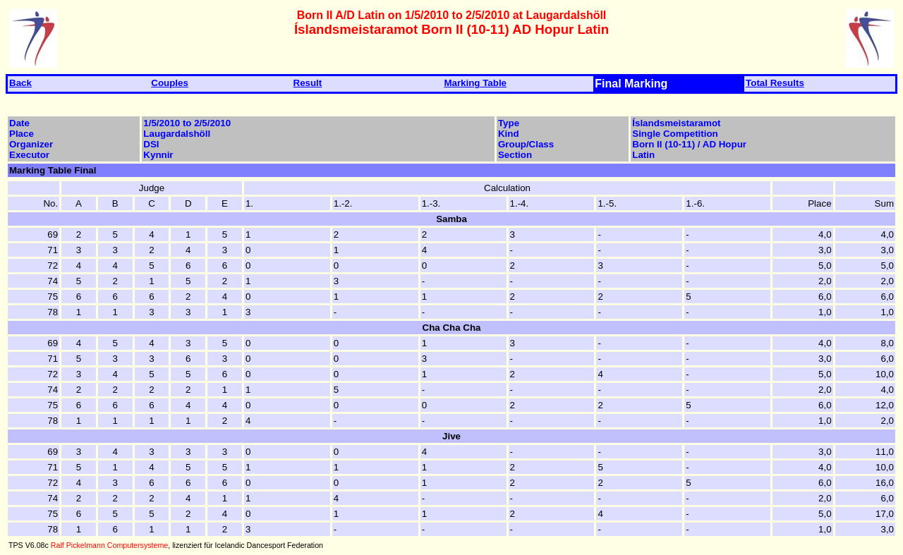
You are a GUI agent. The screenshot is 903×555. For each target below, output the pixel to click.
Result (307, 83)
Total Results (775, 83)
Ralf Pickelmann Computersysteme (109, 545)
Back (20, 83)
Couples (169, 83)
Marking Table (475, 83)
